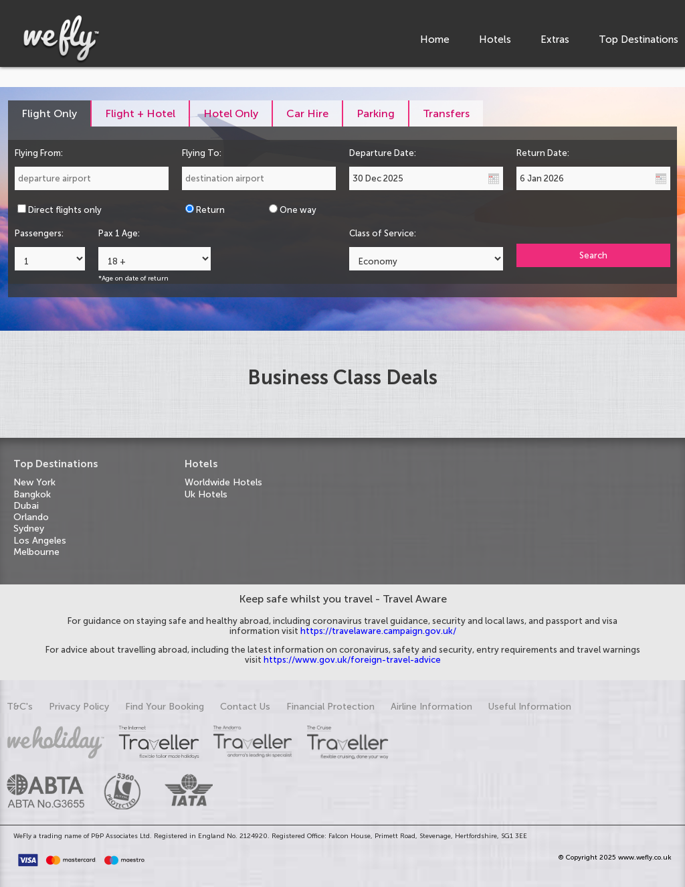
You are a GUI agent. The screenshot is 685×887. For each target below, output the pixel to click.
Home (435, 39)
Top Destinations (638, 39)
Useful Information (529, 706)
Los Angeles (39, 540)
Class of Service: (382, 233)
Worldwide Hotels (223, 482)
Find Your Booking (164, 706)
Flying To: (201, 153)
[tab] (50, 113)
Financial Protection (330, 706)
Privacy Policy (79, 706)
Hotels (495, 39)
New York (34, 482)
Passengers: (39, 233)
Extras (555, 39)
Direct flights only (65, 210)
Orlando (31, 517)
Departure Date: (382, 153)
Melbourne (36, 552)
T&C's (20, 706)
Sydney (28, 528)
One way (298, 210)
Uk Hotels (206, 494)
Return (210, 210)
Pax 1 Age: (119, 233)
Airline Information (431, 706)
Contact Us (245, 706)
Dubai (26, 505)
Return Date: (542, 153)
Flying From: (39, 153)
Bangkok (32, 494)
